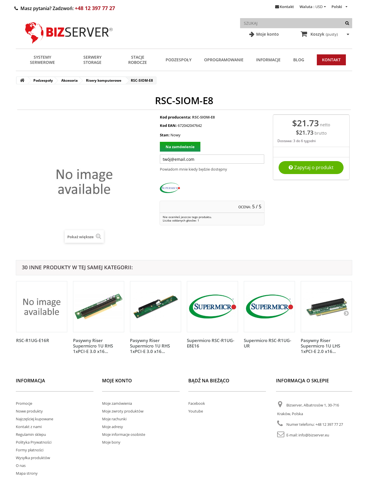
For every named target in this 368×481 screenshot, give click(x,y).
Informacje (268, 59)
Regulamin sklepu (31, 434)
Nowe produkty (29, 411)
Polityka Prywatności (33, 442)
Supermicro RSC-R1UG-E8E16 (210, 343)
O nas (21, 465)
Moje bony (111, 442)
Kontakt (287, 6)
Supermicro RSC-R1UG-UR (267, 343)
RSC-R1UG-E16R (32, 340)
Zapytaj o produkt (311, 167)
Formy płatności (29, 450)
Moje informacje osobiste (123, 434)
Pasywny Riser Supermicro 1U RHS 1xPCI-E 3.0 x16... (93, 345)
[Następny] (346, 313)
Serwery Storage (92, 59)
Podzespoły (178, 59)
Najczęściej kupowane (34, 418)
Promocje (24, 403)
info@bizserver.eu (313, 435)
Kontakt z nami (29, 426)
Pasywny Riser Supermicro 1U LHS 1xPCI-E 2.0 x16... (320, 345)
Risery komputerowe (103, 80)
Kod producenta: (175, 117)
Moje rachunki (114, 418)
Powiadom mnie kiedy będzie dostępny (193, 169)
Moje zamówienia (117, 403)
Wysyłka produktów (33, 457)
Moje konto (267, 34)
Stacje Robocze (137, 59)
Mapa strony (27, 473)
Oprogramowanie (224, 59)
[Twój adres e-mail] (212, 159)
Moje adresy (112, 426)
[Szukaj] (347, 23)
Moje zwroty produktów (122, 411)
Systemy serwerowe (42, 59)
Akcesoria (69, 80)
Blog (298, 59)
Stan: (165, 135)
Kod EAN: (168, 125)
